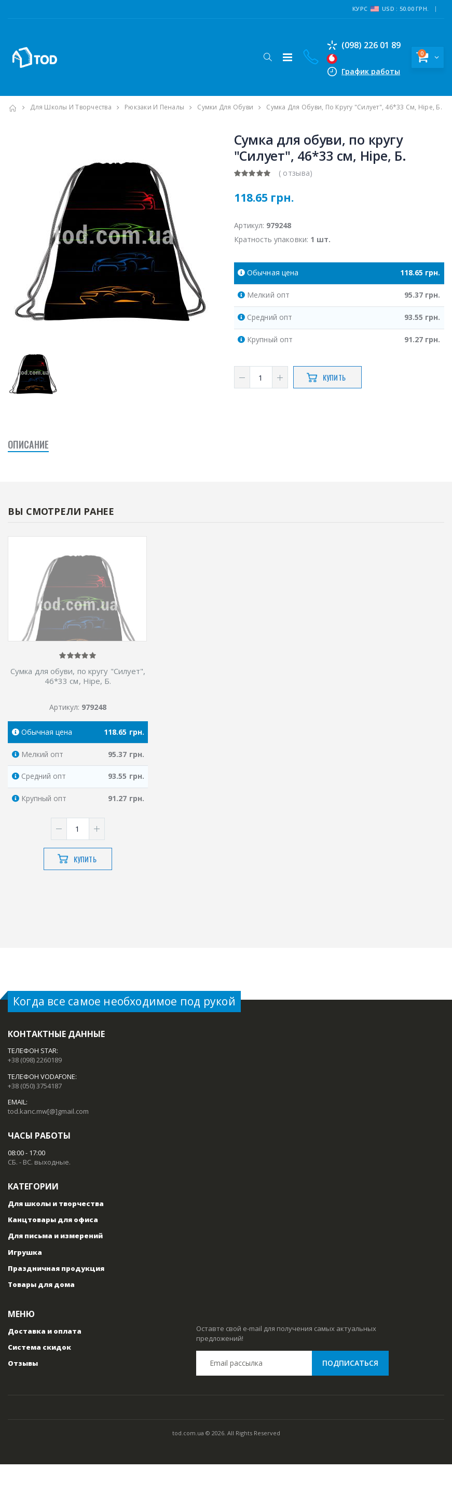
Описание (28, 444)
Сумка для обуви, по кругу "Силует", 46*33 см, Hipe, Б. (78, 710)
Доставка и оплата (44, 1364)
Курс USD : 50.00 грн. (390, 9)
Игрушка (25, 1286)
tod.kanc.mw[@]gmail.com (48, 1145)
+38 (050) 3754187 (35, 1119)
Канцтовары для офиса (53, 1253)
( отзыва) (296, 173)
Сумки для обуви (225, 107)
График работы (362, 71)
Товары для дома (41, 1318)
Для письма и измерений (55, 1270)
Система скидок (39, 1380)
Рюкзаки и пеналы (154, 107)
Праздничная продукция (56, 1302)
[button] (258, 57)
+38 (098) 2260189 (35, 1094)
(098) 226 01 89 (355, 45)
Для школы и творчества (71, 107)
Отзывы (23, 1397)
